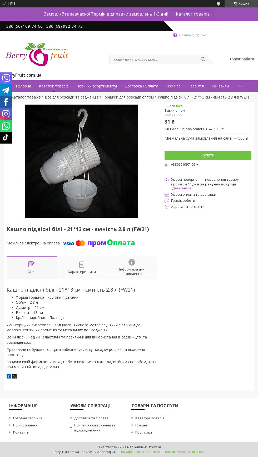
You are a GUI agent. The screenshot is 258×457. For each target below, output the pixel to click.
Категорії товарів (150, 418)
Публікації (143, 432)
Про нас (173, 86)
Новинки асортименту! (96, 86)
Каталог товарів (193, 14)
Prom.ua (155, 447)
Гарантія (196, 86)
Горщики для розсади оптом (128, 97)
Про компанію (25, 425)
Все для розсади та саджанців (72, 97)
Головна (23, 86)
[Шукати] (202, 59)
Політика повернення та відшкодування (95, 428)
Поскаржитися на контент (140, 452)
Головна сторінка (27, 418)
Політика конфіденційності (185, 452)
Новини (141, 425)
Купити (208, 155)
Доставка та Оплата (91, 418)
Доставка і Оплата (141, 86)
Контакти (220, 86)
